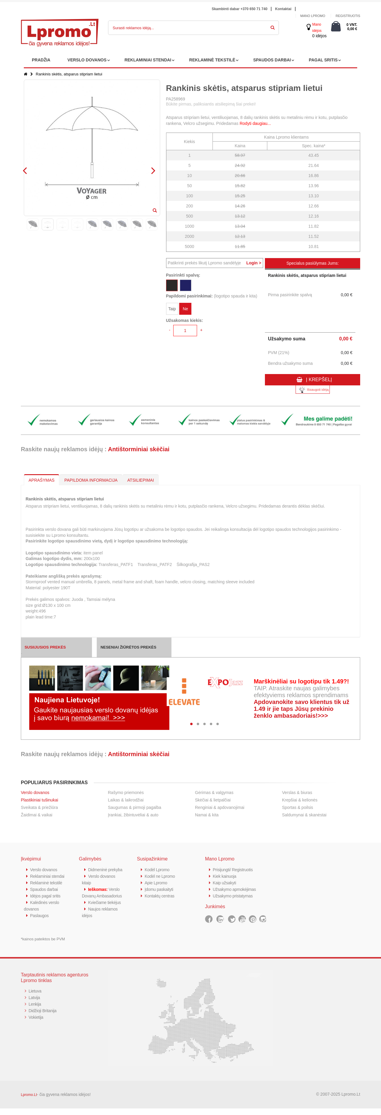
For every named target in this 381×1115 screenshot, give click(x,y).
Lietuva (35, 997)
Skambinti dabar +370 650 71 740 (239, 9)
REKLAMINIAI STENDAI (147, 60)
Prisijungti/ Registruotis (234, 869)
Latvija (35, 1004)
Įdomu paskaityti (160, 889)
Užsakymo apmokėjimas (236, 889)
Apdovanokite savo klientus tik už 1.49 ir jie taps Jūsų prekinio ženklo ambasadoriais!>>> (301, 709)
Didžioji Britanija (44, 1017)
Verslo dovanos (35, 792)
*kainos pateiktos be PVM (43, 945)
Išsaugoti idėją (312, 389)
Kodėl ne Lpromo (161, 876)
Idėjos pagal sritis (46, 902)
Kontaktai (283, 9)
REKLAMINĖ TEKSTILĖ (212, 60)
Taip (172, 309)
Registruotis (347, 16)
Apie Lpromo (157, 882)
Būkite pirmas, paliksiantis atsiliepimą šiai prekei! (211, 104)
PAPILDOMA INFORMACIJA (91, 480)
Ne (185, 309)
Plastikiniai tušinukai (39, 800)
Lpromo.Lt (29, 1101)
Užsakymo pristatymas (234, 895)
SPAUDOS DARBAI (272, 60)
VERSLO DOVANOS (87, 60)
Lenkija (35, 1010)
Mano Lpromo (312, 16)
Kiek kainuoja (225, 876)
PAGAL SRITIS (323, 60)
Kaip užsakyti (225, 882)
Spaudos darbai (45, 895)
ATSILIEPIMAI (140, 480)
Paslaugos (40, 922)
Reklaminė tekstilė (47, 889)
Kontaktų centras (161, 895)
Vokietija (36, 1023)
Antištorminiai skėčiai (139, 449)
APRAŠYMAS (41, 480)
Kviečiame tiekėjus (106, 915)
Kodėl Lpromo (158, 869)
